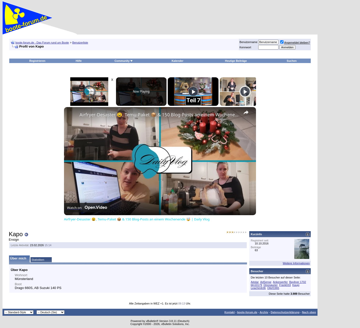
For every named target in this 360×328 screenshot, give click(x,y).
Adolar (255, 281)
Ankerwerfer (280, 281)
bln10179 (256, 284)
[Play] (193, 92)
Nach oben (309, 312)
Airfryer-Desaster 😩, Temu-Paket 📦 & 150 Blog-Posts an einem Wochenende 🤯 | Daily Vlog (159, 115)
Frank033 (285, 284)
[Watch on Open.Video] (87, 207)
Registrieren (37, 60)
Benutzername (249, 42)
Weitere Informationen (296, 263)
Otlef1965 (273, 287)
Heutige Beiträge (236, 60)
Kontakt (229, 312)
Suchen (292, 60)
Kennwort (245, 47)
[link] (72, 115)
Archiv (264, 312)
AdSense (266, 281)
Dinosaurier (271, 284)
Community (123, 60)
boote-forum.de (247, 312)
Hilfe (79, 60)
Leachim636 (258, 287)
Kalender (177, 60)
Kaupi (295, 284)
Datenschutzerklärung (285, 312)
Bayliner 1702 (297, 281)
